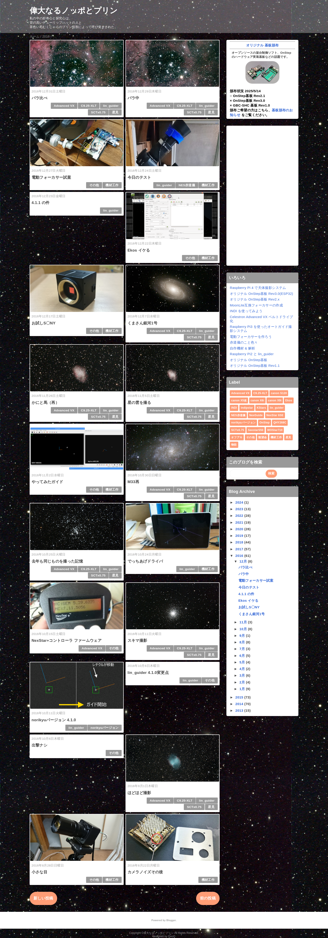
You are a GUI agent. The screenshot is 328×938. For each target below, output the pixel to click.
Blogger (171, 920)
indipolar (247, 407)
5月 (242, 662)
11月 (243, 622)
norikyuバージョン (105, 727)
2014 (239, 704)
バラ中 (133, 98)
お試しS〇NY (44, 323)
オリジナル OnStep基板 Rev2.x (254, 299)
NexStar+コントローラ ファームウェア (67, 640)
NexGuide (256, 415)
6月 (242, 656)
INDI (234, 407)
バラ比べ (39, 98)
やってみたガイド (47, 482)
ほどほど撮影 (139, 793)
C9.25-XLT (89, 105)
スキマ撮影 (137, 640)
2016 (239, 556)
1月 (242, 689)
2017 (239, 549)
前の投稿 (208, 898)
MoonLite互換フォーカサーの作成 (256, 305)
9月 (242, 635)
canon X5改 (239, 400)
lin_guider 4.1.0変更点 (148, 672)
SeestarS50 (255, 430)
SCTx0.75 (98, 112)
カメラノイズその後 (145, 872)
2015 (239, 697)
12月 (243, 561)
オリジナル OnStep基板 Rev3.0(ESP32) (261, 294)
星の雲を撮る (139, 402)
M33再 (133, 482)
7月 (242, 649)
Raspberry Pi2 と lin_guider (252, 354)
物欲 (234, 444)
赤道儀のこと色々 (244, 342)
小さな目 (39, 872)
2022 (239, 515)
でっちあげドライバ (145, 561)
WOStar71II (274, 430)
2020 (239, 529)
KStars (261, 407)
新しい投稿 (43, 898)
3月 (242, 675)
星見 (115, 112)
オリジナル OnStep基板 (248, 360)
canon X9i (275, 400)
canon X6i (257, 400)
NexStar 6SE (275, 415)
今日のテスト (139, 177)
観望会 (262, 437)
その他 (94, 185)
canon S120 (279, 393)
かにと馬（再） (45, 402)
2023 (239, 509)
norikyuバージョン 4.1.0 (54, 720)
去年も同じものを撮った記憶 (57, 561)
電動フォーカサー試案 (51, 177)
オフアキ (236, 437)
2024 (239, 502)
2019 (239, 536)
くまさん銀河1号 (142, 323)
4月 (242, 669)
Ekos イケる (139, 250)
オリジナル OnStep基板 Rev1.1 (255, 365)
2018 (239, 542)
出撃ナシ (39, 745)
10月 (243, 629)
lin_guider (110, 105)
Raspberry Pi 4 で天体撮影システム (258, 288)
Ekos (288, 400)
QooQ (171, 936)
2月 (242, 682)
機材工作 (111, 185)
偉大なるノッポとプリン (74, 10)
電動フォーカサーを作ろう (251, 337)
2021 (239, 522)
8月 (242, 642)
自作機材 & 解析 (242, 348)
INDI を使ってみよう (246, 311)
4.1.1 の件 (41, 203)
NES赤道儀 (187, 185)
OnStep (264, 422)
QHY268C (279, 422)
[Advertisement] (262, 195)
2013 (239, 710)
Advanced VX (64, 105)
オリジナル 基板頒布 (262, 45)
